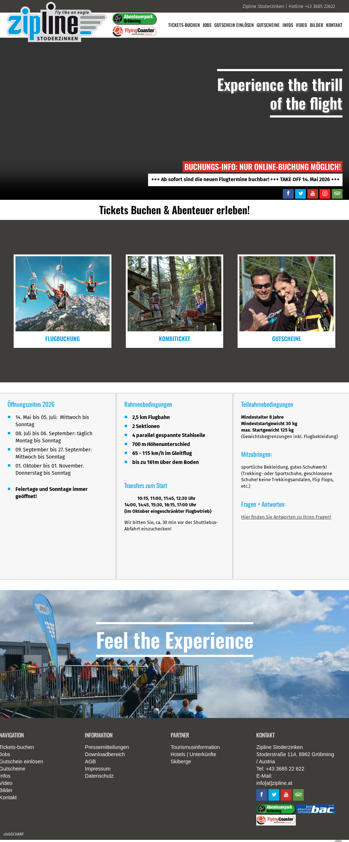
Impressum (97, 771)
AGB (90, 764)
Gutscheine (267, 25)
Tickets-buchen (181, 25)
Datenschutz (99, 778)
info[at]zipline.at (274, 785)
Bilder (316, 25)
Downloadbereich (105, 757)
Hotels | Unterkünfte (193, 757)
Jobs (204, 25)
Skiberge (181, 764)
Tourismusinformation (195, 750)
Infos (287, 25)
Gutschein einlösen (232, 25)
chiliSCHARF (14, 836)
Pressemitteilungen (107, 750)
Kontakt (334, 25)
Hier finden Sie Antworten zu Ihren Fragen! (286, 518)
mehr (62, 301)
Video (301, 25)
